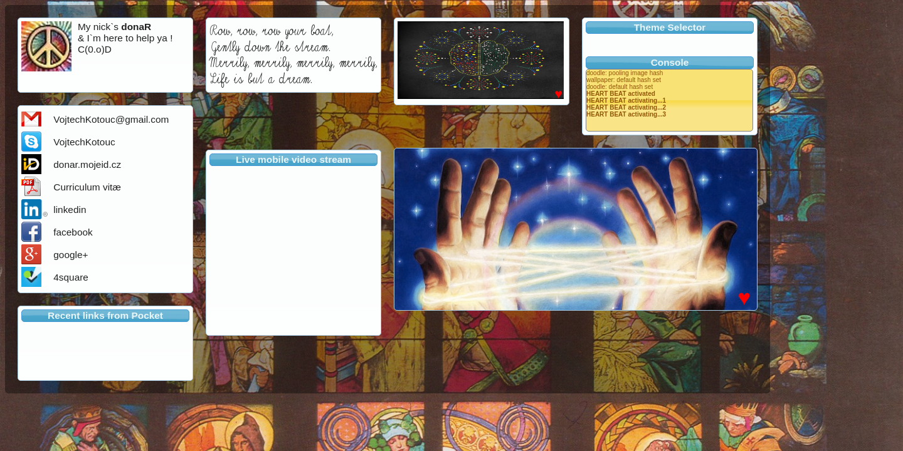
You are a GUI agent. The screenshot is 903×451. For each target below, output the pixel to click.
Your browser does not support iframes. (293, 247)
